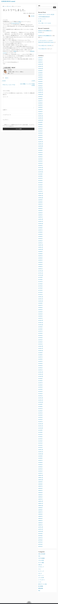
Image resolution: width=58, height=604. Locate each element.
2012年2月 (40, 419)
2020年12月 (40, 193)
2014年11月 (40, 348)
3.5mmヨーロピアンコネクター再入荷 (46, 14)
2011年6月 (40, 436)
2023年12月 (40, 115)
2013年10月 (40, 376)
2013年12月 (40, 372)
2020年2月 (40, 214)
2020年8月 (40, 202)
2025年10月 (40, 68)
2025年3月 (40, 83)
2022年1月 (40, 165)
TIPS (39, 556)
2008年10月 (40, 505)
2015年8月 (40, 329)
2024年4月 (40, 107)
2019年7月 (40, 230)
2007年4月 (40, 544)
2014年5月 (40, 361)
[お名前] (18, 114)
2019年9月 (40, 225)
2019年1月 (40, 242)
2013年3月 (40, 391)
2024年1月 (40, 113)
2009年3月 (40, 494)
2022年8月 (40, 150)
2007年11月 (40, 529)
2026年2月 (40, 59)
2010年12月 (40, 449)
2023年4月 (40, 133)
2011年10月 (40, 428)
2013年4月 (40, 389)
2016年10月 (40, 301)
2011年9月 (40, 430)
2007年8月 (40, 535)
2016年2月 (40, 316)
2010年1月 (40, 473)
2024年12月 (40, 90)
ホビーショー (41, 575)
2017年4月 (40, 288)
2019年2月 (40, 240)
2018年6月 (40, 258)
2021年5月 (40, 182)
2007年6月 (40, 540)
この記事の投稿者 (7, 67)
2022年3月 (40, 161)
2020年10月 (40, 197)
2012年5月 (40, 413)
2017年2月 (40, 292)
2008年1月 (40, 524)
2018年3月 (40, 264)
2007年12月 (40, 527)
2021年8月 (40, 176)
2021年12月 (40, 167)
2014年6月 (40, 359)
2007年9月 (40, 533)
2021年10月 (40, 171)
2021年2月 (40, 189)
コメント (5, 96)
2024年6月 (40, 103)
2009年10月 (40, 479)
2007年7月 (40, 537)
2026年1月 (40, 62)
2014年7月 (40, 357)
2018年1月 (40, 268)
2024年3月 (40, 109)
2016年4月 (40, 311)
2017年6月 (40, 283)
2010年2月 (40, 471)
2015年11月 (40, 322)
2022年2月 (40, 163)
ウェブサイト (5, 121)
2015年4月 (40, 337)
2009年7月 (40, 486)
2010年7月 (40, 460)
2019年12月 (40, 219)
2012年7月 (40, 408)
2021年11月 (40, 169)
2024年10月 (40, 94)
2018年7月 (40, 255)
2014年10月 (40, 350)
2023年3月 (40, 135)
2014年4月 (40, 363)
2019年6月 (40, 232)
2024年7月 (40, 100)
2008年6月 (40, 514)
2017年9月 (40, 277)
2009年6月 (40, 488)
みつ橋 (39, 21)
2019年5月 (40, 234)
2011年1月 (40, 447)
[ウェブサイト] (18, 124)
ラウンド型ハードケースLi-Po (44, 23)
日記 (39, 590)
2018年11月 (40, 247)
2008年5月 (40, 516)
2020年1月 (40, 217)
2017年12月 (40, 270)
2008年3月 (40, 520)
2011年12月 (40, 423)
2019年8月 (40, 227)
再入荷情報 (40, 586)
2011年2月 (40, 445)
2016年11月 (40, 298)
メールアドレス (7, 116)
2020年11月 (40, 195)
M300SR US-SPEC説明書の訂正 (44, 30)
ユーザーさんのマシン (43, 40)
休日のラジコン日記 (42, 584)
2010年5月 (40, 464)
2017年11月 (40, 273)
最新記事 (14, 67)
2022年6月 (40, 154)
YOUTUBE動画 (41, 558)
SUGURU (32, 16)
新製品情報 (40, 588)
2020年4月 (40, 210)
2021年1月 (40, 191)
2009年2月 (40, 496)
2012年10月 (40, 402)
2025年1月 (40, 87)
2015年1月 (40, 344)
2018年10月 (40, 249)
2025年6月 (40, 77)
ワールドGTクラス (15, 23)
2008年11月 (40, 503)
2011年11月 (40, 425)
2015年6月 (40, 333)
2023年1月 (40, 139)
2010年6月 (40, 462)
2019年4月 (40, 236)
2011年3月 (40, 443)
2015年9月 (40, 326)
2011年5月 (40, 438)
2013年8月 (40, 380)
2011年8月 (40, 432)
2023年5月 (40, 131)
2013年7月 (40, 382)
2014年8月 (40, 354)
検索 (39, 5)
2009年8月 (40, 484)
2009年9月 (40, 481)
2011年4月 (40, 440)
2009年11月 (40, 477)
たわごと (6, 77)
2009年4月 (40, 492)
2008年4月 (40, 518)
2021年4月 (40, 184)
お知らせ (40, 564)
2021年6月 (40, 180)
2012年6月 (40, 410)
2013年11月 (40, 374)
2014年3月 (40, 365)
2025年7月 (40, 75)
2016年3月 (40, 313)
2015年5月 (40, 335)
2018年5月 (40, 260)
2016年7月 (40, 305)
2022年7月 (40, 152)
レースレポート (41, 579)
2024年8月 (40, 98)
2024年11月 (40, 92)
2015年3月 (40, 339)
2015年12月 (40, 320)
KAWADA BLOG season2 (9, 1)
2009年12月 (40, 475)
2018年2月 (40, 266)
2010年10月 (40, 453)
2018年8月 (40, 253)
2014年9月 (40, 352)
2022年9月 (40, 148)
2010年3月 (40, 468)
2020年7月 (40, 204)
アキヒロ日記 (41, 560)
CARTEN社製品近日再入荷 (43, 16)
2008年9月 (40, 507)
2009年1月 (40, 499)
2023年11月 (40, 118)
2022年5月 (40, 156)
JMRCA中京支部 (41, 553)
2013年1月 (40, 395)
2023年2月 (40, 137)
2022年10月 (40, 146)
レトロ (39, 581)
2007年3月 (40, 546)
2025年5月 (40, 79)
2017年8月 (40, 279)
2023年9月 (40, 122)
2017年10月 (40, 275)
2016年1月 (40, 318)
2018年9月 (40, 251)
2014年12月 (40, 346)
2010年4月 (40, 466)
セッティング (41, 571)
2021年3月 (40, 186)
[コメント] (18, 104)
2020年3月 (40, 212)
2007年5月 (40, 542)
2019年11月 (40, 221)
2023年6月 (40, 128)
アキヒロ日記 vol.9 (42, 45)
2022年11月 (40, 143)
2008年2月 (40, 522)
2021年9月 (40, 174)
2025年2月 (40, 85)
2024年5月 (40, 105)
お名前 (5, 111)
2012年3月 (40, 417)
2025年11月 (40, 66)
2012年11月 (40, 400)
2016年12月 (40, 296)
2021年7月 (40, 178)
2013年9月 (40, 378)
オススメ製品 (41, 562)
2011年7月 (40, 434)
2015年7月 (40, 331)
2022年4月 (40, 158)
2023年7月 (40, 126)
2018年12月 (40, 245)
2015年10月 (40, 324)
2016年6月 (40, 307)
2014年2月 (40, 367)
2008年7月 (40, 512)
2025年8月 (40, 72)
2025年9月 (40, 70)
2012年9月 (40, 404)
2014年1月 (40, 369)
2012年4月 (40, 415)
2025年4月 (40, 81)
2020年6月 (40, 206)
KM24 (15, 51)
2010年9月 (40, 456)
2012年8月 (40, 406)
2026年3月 (40, 57)
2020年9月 (40, 199)
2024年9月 (40, 96)
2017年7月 (40, 281)
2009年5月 (40, 490)
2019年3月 (40, 238)
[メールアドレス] (18, 119)
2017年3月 (40, 290)
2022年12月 (40, 141)
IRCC (20, 21)
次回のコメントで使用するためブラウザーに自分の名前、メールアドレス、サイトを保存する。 (19, 127)
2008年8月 (40, 509)
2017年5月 (40, 286)
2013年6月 (40, 385)
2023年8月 (40, 124)
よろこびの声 (41, 577)
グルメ (39, 569)
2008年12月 (40, 501)
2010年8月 (40, 458)
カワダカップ (41, 566)
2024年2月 (40, 111)
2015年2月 (40, 341)
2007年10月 (40, 531)
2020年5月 (40, 208)
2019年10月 (40, 223)
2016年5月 (40, 309)
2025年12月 (40, 64)
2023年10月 (40, 120)
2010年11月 (40, 451)
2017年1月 (40, 294)
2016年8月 (40, 303)
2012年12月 (40, 397)
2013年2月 (40, 393)
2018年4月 (40, 262)
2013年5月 (40, 387)
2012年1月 (40, 421)
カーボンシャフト (42, 18)
